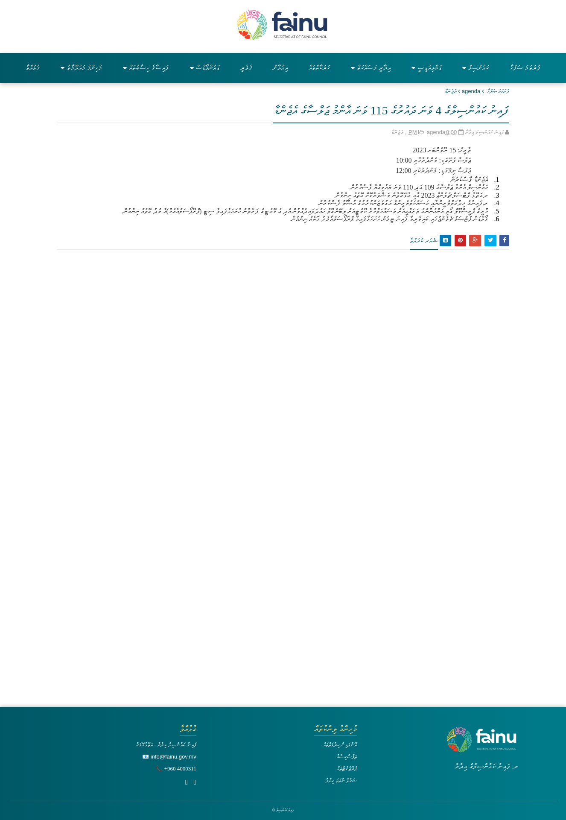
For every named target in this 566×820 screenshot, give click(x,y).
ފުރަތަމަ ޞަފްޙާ (498, 91)
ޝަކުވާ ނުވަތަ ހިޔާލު (341, 780)
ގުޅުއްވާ (33, 67)
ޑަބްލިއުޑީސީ (426, 67)
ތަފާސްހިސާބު (346, 756)
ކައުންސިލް (475, 67)
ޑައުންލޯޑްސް (204, 67)
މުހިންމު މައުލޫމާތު (81, 67)
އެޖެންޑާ (451, 91)
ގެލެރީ (246, 67)
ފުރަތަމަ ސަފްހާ (525, 67)
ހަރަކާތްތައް (319, 67)
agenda (471, 91)
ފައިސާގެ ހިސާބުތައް (146, 67)
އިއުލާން (280, 67)
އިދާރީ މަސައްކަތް (371, 67)
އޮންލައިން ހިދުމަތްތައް (340, 744)
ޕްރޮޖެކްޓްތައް (347, 768)
